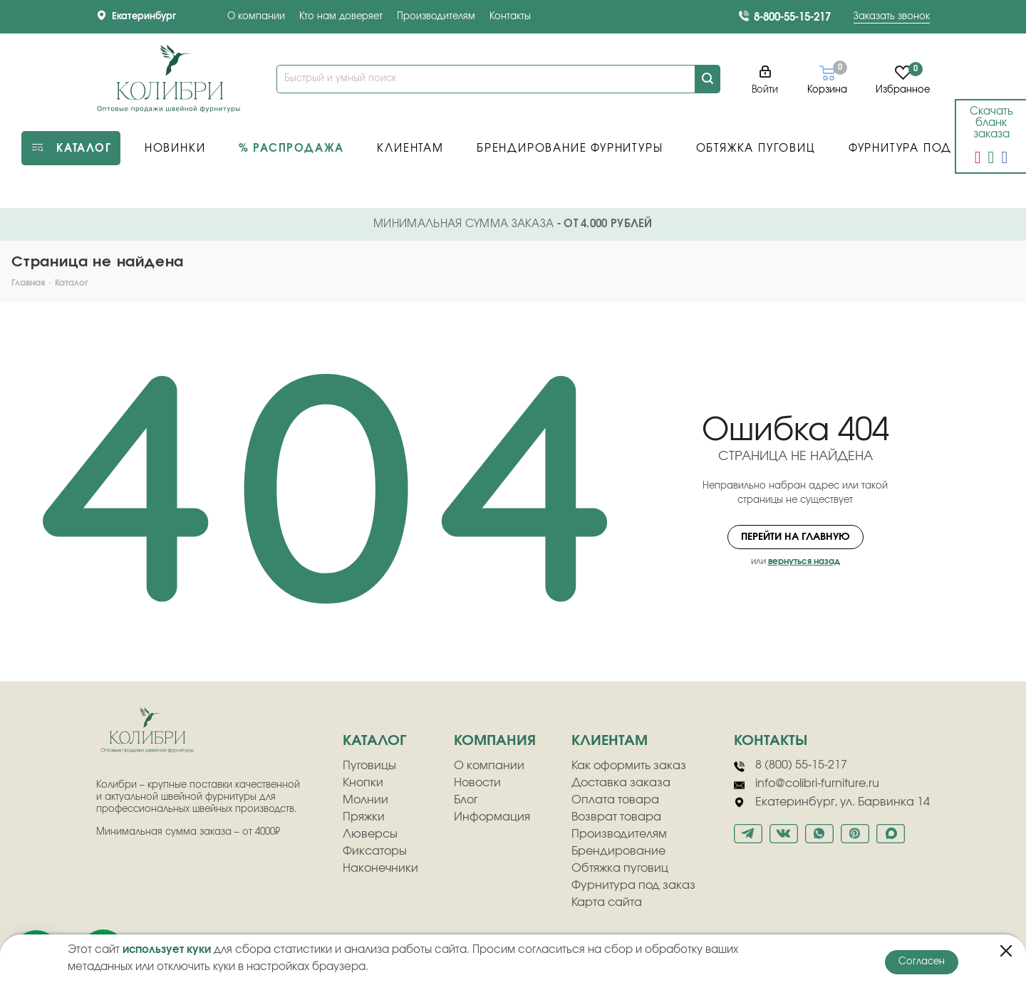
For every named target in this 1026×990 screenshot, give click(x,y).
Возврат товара (616, 817)
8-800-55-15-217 (792, 17)
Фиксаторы (375, 851)
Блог (466, 800)
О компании (256, 16)
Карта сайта (606, 902)
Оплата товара (615, 800)
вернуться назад (804, 561)
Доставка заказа (620, 782)
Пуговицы (369, 765)
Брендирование (618, 851)
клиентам (609, 741)
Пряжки (364, 817)
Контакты (510, 16)
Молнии (365, 800)
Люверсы (370, 834)
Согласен (921, 961)
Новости (477, 782)
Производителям (436, 16)
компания (495, 741)
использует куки (167, 949)
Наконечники (380, 868)
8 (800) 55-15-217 (790, 765)
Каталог (374, 741)
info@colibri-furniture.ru (806, 784)
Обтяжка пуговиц (619, 868)
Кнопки (363, 782)
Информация (492, 817)
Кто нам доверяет (341, 16)
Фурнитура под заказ (633, 885)
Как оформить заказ (628, 765)
